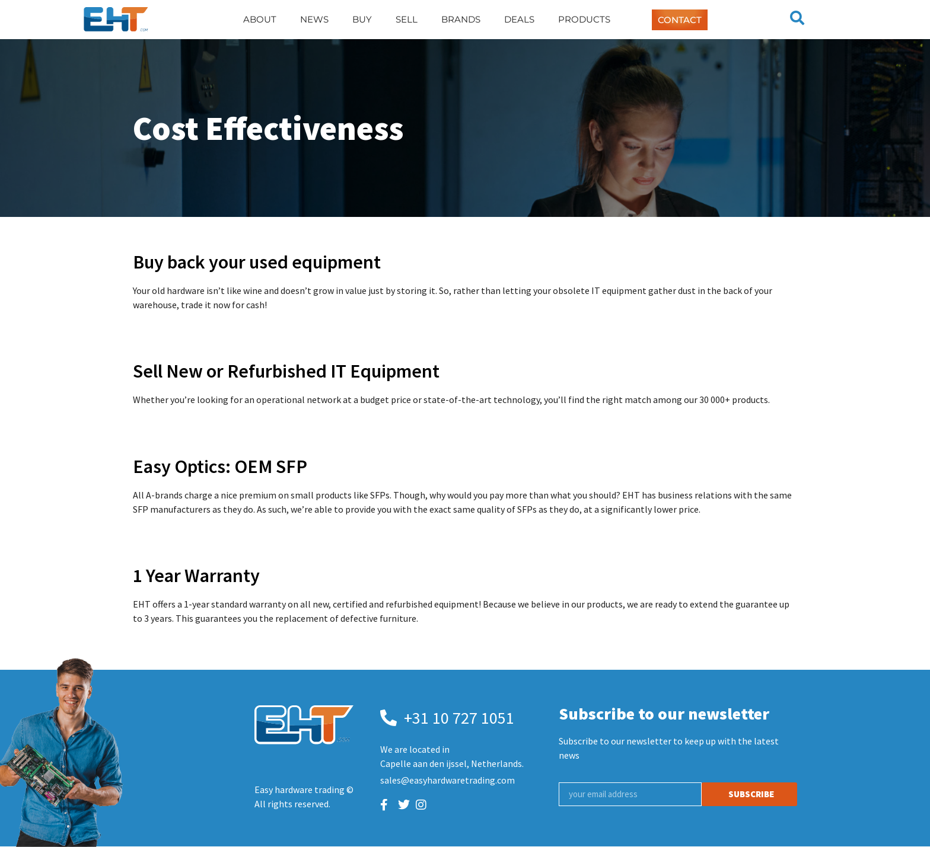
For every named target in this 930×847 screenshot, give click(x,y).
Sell (407, 19)
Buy (362, 19)
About (259, 19)
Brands (460, 19)
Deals (519, 19)
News (314, 19)
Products (584, 19)
